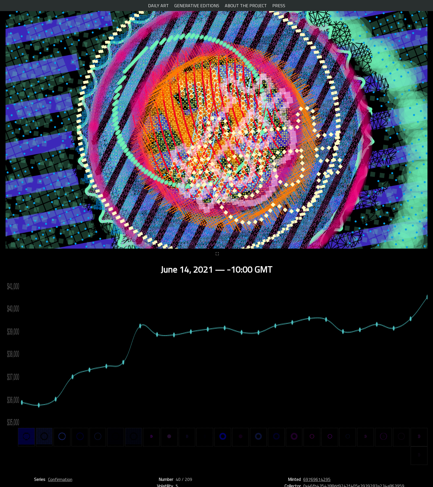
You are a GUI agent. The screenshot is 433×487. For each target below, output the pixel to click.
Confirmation (60, 479)
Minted (294, 479)
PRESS (278, 5)
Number (166, 479)
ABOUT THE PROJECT (246, 5)
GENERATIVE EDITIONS (196, 5)
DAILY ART (158, 5)
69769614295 (317, 479)
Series (39, 479)
